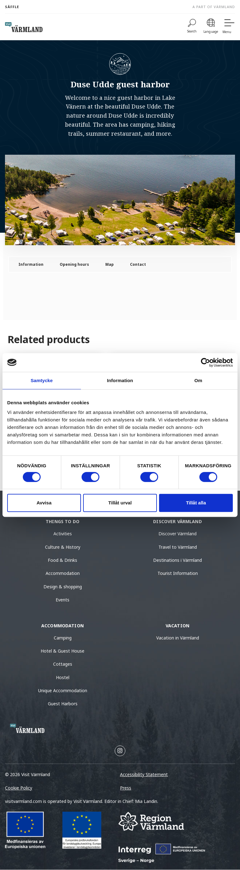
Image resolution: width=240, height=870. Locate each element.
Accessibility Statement (144, 774)
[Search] (192, 27)
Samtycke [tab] (42, 380)
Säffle (12, 7)
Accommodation (63, 573)
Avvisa (44, 502)
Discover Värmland (177, 534)
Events (62, 600)
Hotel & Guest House (62, 651)
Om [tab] (198, 380)
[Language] (211, 27)
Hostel (62, 677)
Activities (62, 534)
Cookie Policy (18, 788)
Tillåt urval (120, 502)
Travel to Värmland (177, 547)
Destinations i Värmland (177, 560)
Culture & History (62, 547)
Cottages (62, 664)
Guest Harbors (63, 704)
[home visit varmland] (23, 27)
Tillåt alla (196, 502)
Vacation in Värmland (177, 638)
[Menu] (228, 27)
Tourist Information (178, 573)
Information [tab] (120, 380)
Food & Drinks (62, 560)
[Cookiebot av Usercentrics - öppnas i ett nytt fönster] (205, 362)
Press (125, 788)
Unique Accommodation (62, 690)
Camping (63, 638)
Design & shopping (62, 587)
